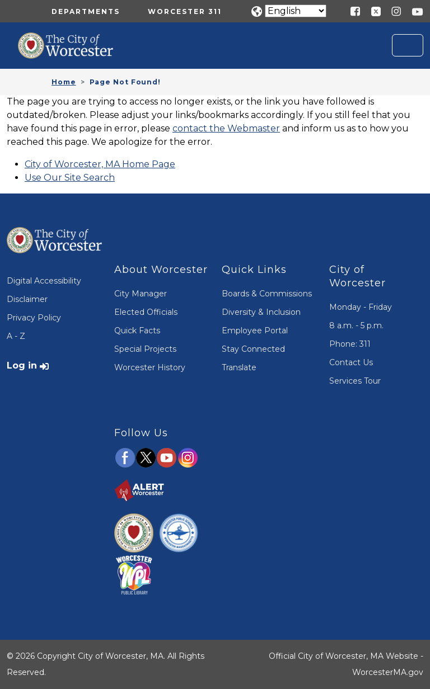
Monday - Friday (360, 307)
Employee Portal (255, 330)
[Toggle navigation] (407, 45)
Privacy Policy (34, 318)
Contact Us (351, 362)
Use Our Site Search (70, 177)
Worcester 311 (185, 11)
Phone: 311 (350, 344)
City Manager (140, 294)
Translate (239, 367)
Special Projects (145, 349)
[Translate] (295, 10)
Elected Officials (145, 312)
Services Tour (355, 381)
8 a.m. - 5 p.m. (356, 325)
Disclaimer (27, 299)
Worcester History (149, 367)
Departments (86, 11)
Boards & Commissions (267, 294)
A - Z (16, 336)
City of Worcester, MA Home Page (100, 164)
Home (64, 82)
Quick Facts (137, 330)
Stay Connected (253, 349)
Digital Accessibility (44, 281)
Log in (22, 365)
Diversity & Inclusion (261, 312)
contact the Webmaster (226, 128)
